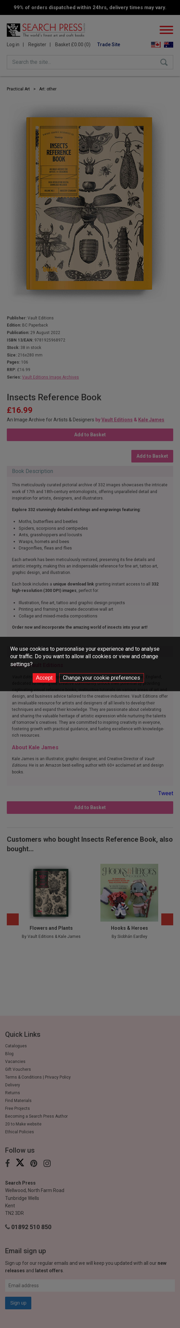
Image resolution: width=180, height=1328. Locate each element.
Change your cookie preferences (101, 678)
